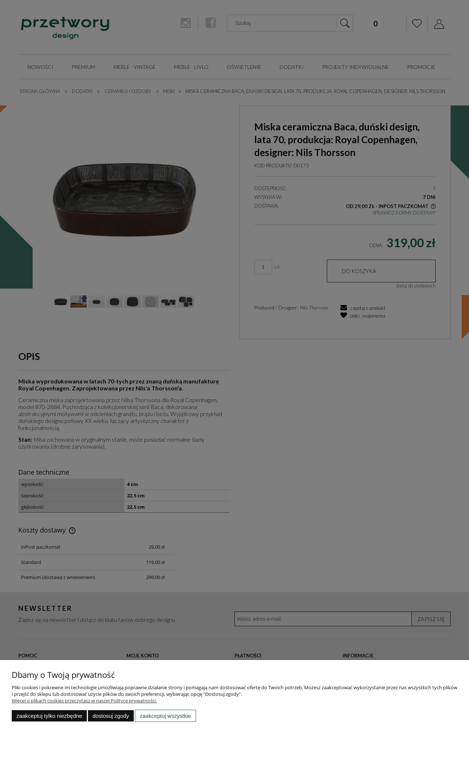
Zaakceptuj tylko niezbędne (49, 716)
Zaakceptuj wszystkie (165, 716)
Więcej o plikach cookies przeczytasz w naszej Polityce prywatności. (84, 700)
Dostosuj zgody (110, 716)
